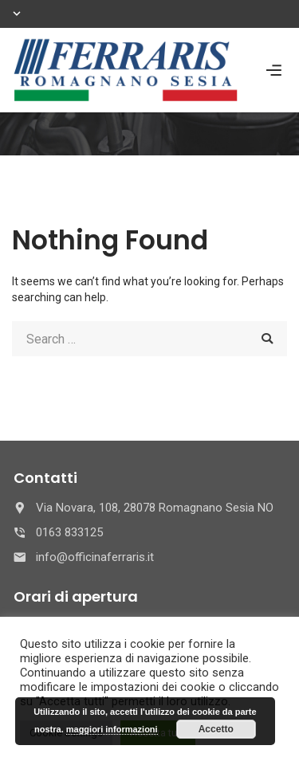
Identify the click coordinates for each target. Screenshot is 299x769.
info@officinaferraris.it (95, 557)
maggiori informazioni (112, 729)
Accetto (216, 729)
